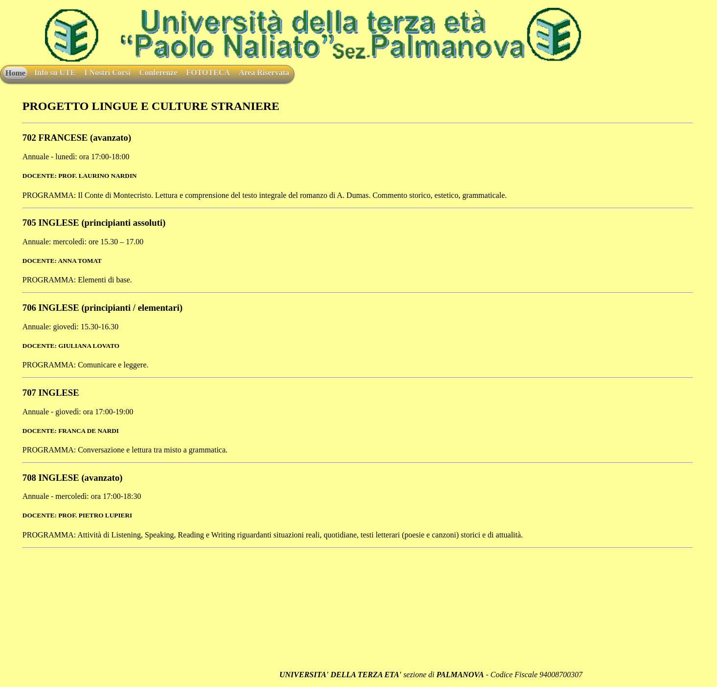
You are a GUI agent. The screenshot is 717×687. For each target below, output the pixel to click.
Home (15, 73)
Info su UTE (54, 72)
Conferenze (158, 72)
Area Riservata (264, 72)
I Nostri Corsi (107, 72)
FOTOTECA (208, 72)
